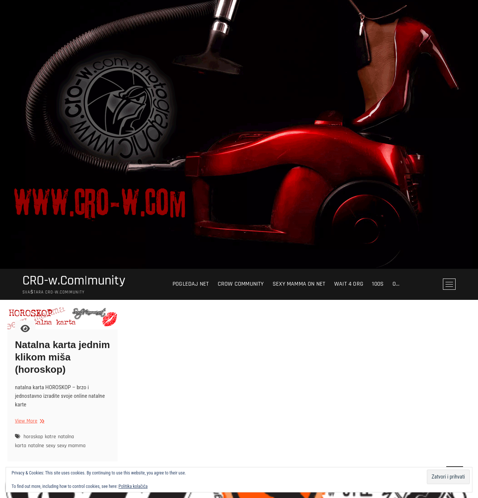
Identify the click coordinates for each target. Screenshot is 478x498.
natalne (36, 445)
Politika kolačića (133, 486)
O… (396, 284)
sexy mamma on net (299, 284)
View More (29, 421)
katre (50, 436)
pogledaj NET (191, 284)
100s (378, 284)
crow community (241, 284)
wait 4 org (348, 284)
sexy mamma (71, 445)
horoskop (33, 436)
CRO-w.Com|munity (73, 281)
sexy (50, 445)
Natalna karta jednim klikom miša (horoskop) (62, 357)
